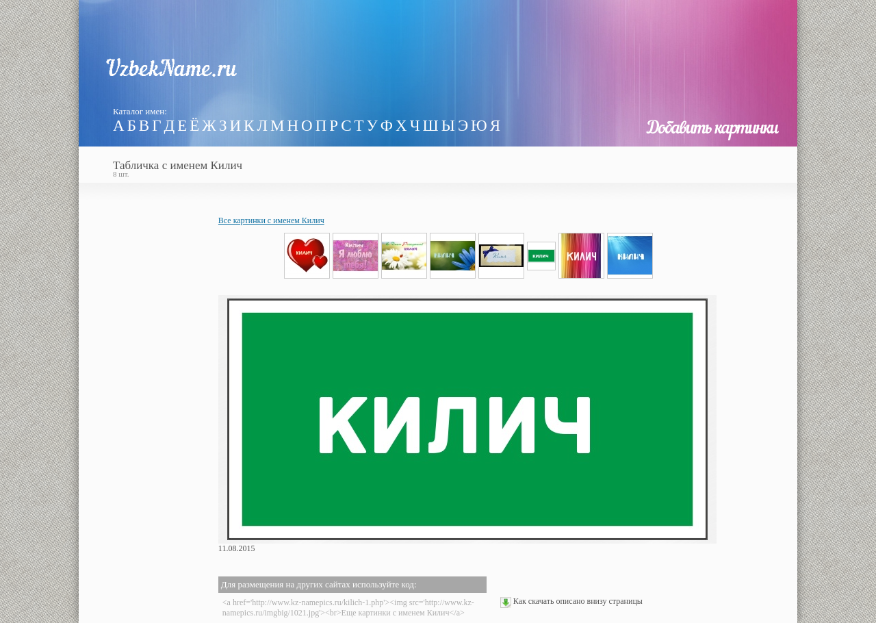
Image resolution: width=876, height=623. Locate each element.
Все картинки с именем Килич (271, 220)
